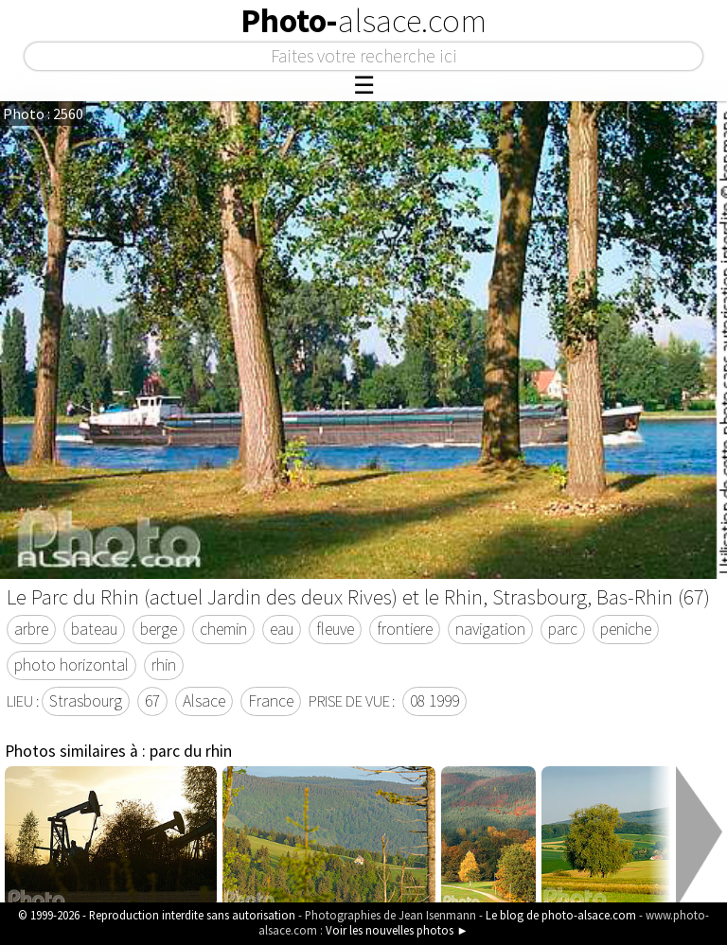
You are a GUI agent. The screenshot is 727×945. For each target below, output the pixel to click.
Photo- (363, 21)
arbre (31, 629)
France (270, 701)
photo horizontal (71, 665)
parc (562, 629)
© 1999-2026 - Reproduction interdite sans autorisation (156, 914)
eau (281, 629)
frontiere (405, 629)
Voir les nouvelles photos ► (397, 929)
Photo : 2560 (43, 113)
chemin (223, 629)
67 (152, 701)
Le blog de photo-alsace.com (561, 914)
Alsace (204, 701)
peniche (625, 629)
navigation (490, 629)
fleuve (335, 629)
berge (158, 629)
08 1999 (434, 701)
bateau (94, 629)
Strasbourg (85, 701)
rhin (163, 665)
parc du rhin (191, 751)
